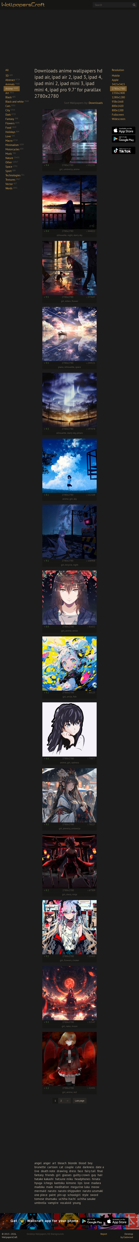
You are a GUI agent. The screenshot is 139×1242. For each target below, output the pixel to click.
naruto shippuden (69, 1191)
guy (93, 1175)
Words (11, 188)
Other (11, 162)
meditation (61, 1187)
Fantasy (11, 119)
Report (103, 1233)
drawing (62, 1171)
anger (47, 1163)
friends (49, 1175)
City (10, 110)
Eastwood (128, 1237)
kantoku (59, 1183)
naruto (52, 1191)
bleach (62, 1163)
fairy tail (90, 1171)
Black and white (17, 101)
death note (48, 1171)
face (80, 1171)
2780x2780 (118, 88)
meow (95, 1187)
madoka (39, 1187)
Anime (11, 88)
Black (10, 97)
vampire (53, 1203)
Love (10, 136)
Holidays (12, 132)
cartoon (52, 1167)
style (85, 1195)
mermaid (40, 1191)
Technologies (14, 175)
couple (69, 1167)
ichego (48, 1183)
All (7, 70)
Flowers (12, 123)
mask (49, 1187)
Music (10, 153)
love (87, 1183)
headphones (82, 1179)
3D (9, 75)
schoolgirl (74, 1195)
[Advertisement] (69, 38)
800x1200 (117, 110)
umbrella (40, 1203)
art (54, 1163)
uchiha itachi (67, 1199)
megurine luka (80, 1187)
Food (10, 127)
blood (82, 1163)
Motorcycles (14, 149)
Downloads (96, 103)
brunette (40, 1167)
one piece (40, 1195)
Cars (10, 106)
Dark (10, 114)
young (77, 1203)
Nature (12, 158)
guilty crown (81, 1175)
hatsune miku (64, 1179)
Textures (12, 179)
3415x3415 (118, 84)
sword (94, 1195)
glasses (66, 1175)
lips (80, 1183)
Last (79, 1100)
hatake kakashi (44, 1179)
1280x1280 (118, 97)
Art (9, 93)
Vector (11, 184)
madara (96, 1183)
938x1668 (117, 101)
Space (11, 166)
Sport (10, 171)
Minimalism (14, 145)
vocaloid (65, 1203)
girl (58, 1175)
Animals (12, 84)
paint (52, 1195)
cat (61, 1167)
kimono (71, 1183)
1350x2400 (118, 93)
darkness (88, 1167)
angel (38, 1163)
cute (78, 1167)
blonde (72, 1163)
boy (90, 1163)
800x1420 (117, 106)
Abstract (12, 80)
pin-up (61, 1195)
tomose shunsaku (45, 1199)
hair (100, 1175)
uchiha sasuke (86, 1199)
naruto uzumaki (93, 1191)
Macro (11, 140)
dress (72, 1171)
